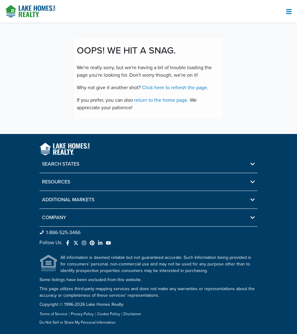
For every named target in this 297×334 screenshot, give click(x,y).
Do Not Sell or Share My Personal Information (77, 323)
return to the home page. (161, 100)
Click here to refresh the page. (175, 88)
